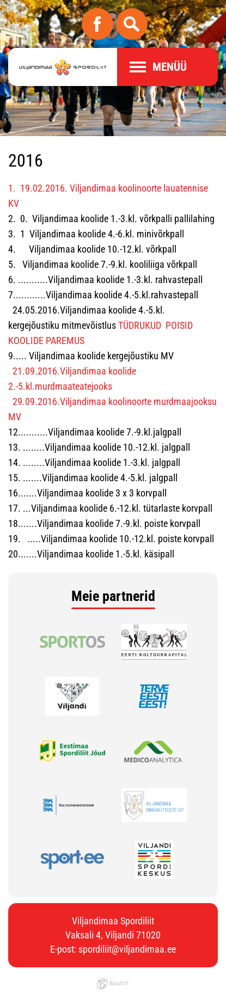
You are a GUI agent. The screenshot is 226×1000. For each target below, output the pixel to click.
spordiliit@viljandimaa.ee (127, 949)
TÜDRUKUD (139, 325)
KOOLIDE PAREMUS (46, 340)
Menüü (169, 67)
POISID (179, 325)
